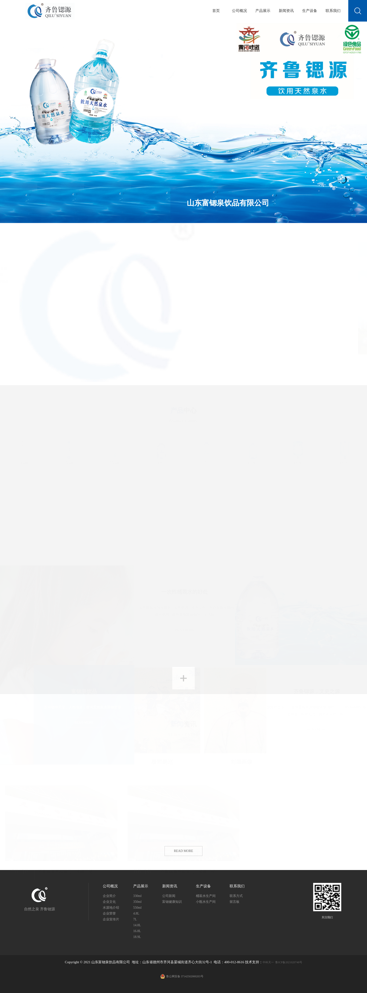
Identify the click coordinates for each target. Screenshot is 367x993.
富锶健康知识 (172, 902)
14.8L (252, 451)
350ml (69, 451)
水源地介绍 (111, 907)
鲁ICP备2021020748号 (231, 970)
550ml (115, 451)
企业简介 (109, 896)
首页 (216, 11)
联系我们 (333, 11)
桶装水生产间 (206, 896)
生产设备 (309, 11)
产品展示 (262, 11)
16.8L (298, 451)
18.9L (344, 451)
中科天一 (269, 962)
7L (206, 451)
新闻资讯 (286, 11)
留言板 (234, 902)
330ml (23, 451)
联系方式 (236, 896)
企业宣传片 (111, 919)
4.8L (161, 451)
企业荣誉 (109, 913)
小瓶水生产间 (206, 902)
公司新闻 (168, 896)
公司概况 (239, 11)
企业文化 (109, 902)
